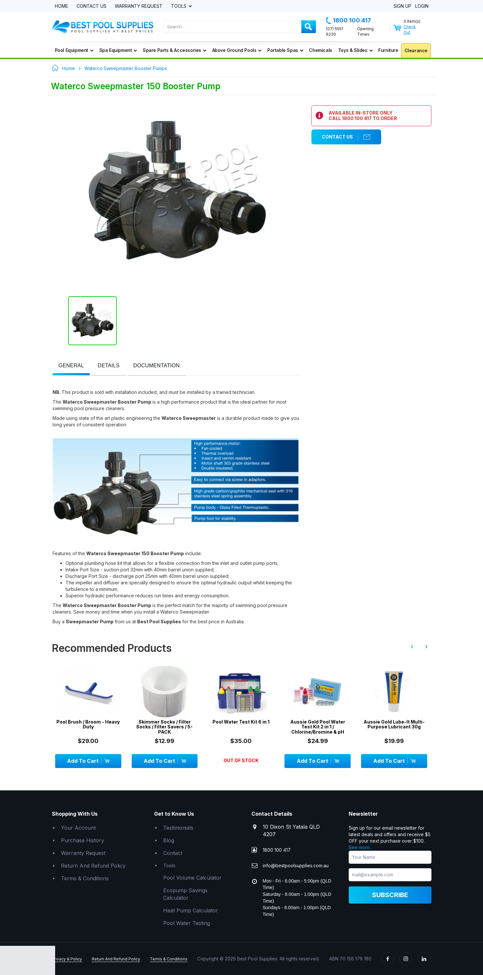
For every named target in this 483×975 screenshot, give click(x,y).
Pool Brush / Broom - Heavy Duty (88, 724)
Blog (168, 840)
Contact (172, 853)
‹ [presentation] (412, 646)
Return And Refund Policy (93, 865)
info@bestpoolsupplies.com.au (296, 865)
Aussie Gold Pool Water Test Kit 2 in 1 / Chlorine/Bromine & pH (317, 726)
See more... (361, 847)
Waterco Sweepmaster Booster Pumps (125, 68)
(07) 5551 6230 (334, 31)
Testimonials (178, 827)
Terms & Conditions (85, 878)
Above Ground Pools (236, 50)
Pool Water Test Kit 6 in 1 (241, 721)
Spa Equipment (118, 50)
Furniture (388, 50)
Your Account (78, 827)
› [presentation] (426, 646)
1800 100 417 (348, 20)
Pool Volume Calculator (192, 877)
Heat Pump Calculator (190, 910)
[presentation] (71, 365)
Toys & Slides (355, 50)
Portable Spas (285, 50)
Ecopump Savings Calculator (185, 894)
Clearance (416, 50)
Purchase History (82, 840)
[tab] (71, 366)
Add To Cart (88, 761)
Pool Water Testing (186, 923)
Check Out (410, 29)
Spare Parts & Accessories (174, 50)
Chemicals (320, 50)
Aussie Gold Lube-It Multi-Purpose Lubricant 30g (394, 724)
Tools (179, 6)
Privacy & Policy (67, 959)
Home (61, 6)
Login (422, 6)
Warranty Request (139, 6)
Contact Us (91, 6)
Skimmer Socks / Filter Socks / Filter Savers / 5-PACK (164, 726)
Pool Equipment (74, 50)
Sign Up (402, 6)
